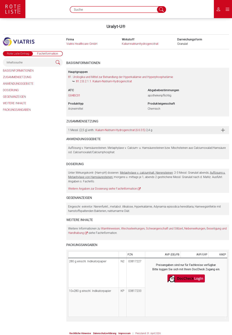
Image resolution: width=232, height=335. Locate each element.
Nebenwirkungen (194, 228)
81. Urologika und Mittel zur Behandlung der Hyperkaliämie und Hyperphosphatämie (120, 77)
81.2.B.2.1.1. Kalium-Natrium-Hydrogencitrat (104, 81)
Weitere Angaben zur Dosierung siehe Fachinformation (102, 188)
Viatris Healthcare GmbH (81, 44)
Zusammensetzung (17, 77)
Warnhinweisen (110, 228)
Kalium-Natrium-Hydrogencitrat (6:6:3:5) (120, 130)
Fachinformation (47, 53)
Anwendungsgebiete (18, 83)
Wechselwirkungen (133, 228)
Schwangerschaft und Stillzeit (164, 228)
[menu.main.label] (227, 9)
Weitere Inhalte (14, 103)
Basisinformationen (18, 70)
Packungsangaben (17, 109)
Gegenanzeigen (14, 96)
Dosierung (11, 90)
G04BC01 (74, 95)
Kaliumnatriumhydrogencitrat (140, 44)
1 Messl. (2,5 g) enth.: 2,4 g (110, 130)
